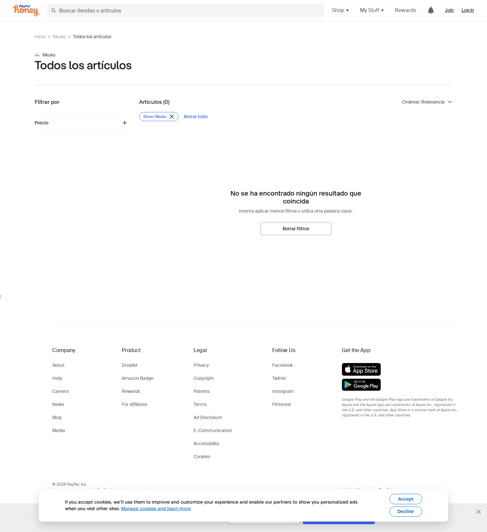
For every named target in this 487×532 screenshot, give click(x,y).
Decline (406, 511)
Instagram (283, 391)
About (58, 365)
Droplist (130, 365)
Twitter (279, 378)
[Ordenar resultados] (427, 102)
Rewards (405, 10)
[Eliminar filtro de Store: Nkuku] (159, 116)
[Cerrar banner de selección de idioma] (478, 512)
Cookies (202, 456)
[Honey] (26, 10)
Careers (60, 391)
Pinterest (281, 404)
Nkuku (59, 36)
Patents (202, 391)
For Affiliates (134, 404)
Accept (405, 499)
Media (58, 430)
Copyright (204, 378)
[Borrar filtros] (295, 228)
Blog (56, 417)
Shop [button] (341, 10)
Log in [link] (468, 10)
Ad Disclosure (208, 417)
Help (57, 378)
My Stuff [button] (372, 10)
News (58, 404)
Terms (200, 404)
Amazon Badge (137, 378)
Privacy (201, 365)
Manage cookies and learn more (156, 508)
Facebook (282, 365)
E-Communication (213, 430)
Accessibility (206, 443)
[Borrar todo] (196, 116)
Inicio (40, 36)
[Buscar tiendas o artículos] (185, 10)
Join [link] (449, 10)
